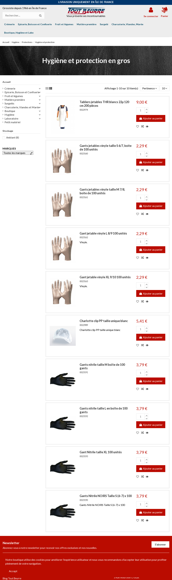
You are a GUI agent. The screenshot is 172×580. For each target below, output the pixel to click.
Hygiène (9, 114)
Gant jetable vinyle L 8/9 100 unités (103, 233)
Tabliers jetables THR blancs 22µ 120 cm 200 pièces (104, 103)
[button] (19, 32)
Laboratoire (11, 118)
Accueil (7, 81)
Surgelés (9, 103)
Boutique (10, 110)
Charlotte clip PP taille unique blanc (104, 321)
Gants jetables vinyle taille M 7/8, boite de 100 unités (102, 191)
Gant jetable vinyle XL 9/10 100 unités (105, 277)
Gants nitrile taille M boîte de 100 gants (102, 366)
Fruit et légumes (14, 96)
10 (164, 88)
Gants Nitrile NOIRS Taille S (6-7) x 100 (106, 496)
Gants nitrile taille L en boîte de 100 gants (103, 410)
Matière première (15, 99)
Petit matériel (12, 122)
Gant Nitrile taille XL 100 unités (101, 452)
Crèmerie (10, 88)
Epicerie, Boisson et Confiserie (22, 92)
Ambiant (12, 137)
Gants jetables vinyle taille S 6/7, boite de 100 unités (106, 147)
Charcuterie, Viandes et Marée (22, 107)
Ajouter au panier (151, 118)
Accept (13, 571)
